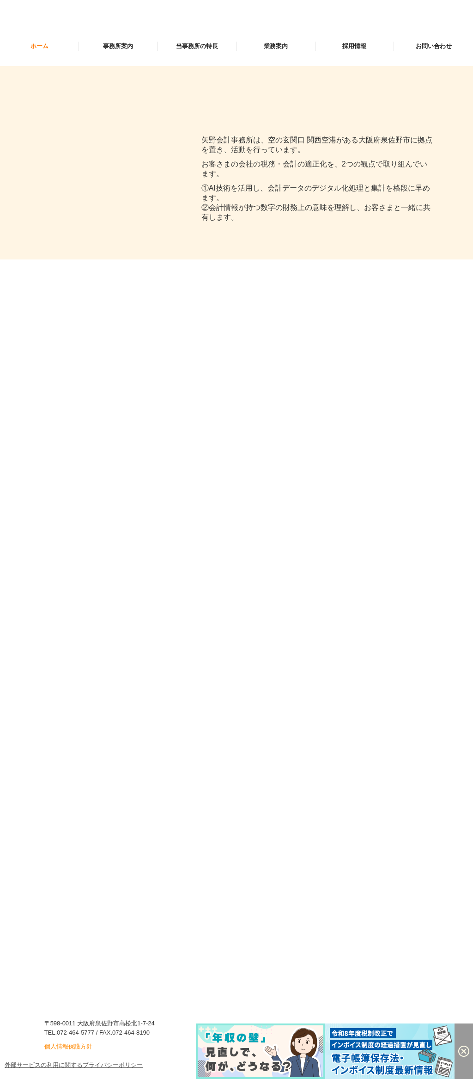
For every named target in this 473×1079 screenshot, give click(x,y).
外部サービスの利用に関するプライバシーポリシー (74, 1064)
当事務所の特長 (197, 46)
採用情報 (354, 46)
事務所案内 (118, 46)
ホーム (39, 46)
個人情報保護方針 (68, 1046)
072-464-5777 (75, 1032)
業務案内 (276, 46)
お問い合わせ (434, 46)
